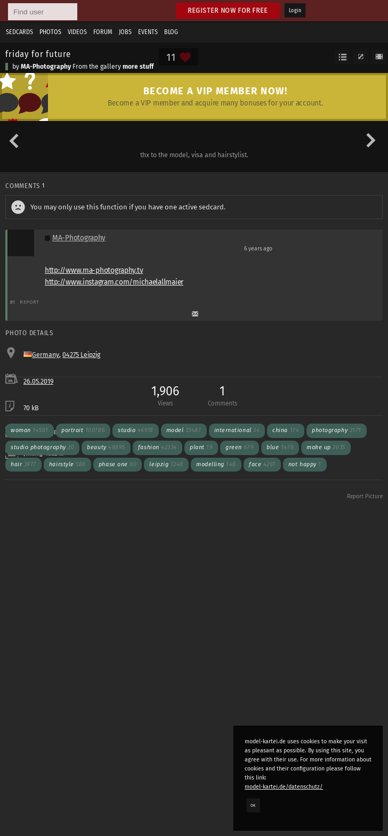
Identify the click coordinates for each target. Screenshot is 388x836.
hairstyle (67, 464)
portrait (83, 430)
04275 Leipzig (81, 355)
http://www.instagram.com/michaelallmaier (114, 282)
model (183, 430)
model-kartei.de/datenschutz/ (284, 786)
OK (253, 805)
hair (23, 464)
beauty (106, 447)
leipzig (166, 464)
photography (336, 430)
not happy (304, 464)
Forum (102, 32)
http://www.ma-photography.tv (94, 270)
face (262, 464)
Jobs (125, 32)
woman (29, 430)
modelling (216, 464)
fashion (157, 447)
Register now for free (228, 10)
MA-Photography (46, 66)
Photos (50, 32)
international (237, 430)
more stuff (138, 66)
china (285, 430)
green (239, 447)
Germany (45, 355)
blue (280, 447)
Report (29, 302)
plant (201, 447)
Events (148, 32)
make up (325, 447)
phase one (118, 464)
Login (295, 10)
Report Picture (365, 496)
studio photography (42, 447)
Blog (171, 32)
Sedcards (19, 32)
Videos (77, 32)
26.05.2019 (38, 381)
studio (135, 430)
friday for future (38, 53)
